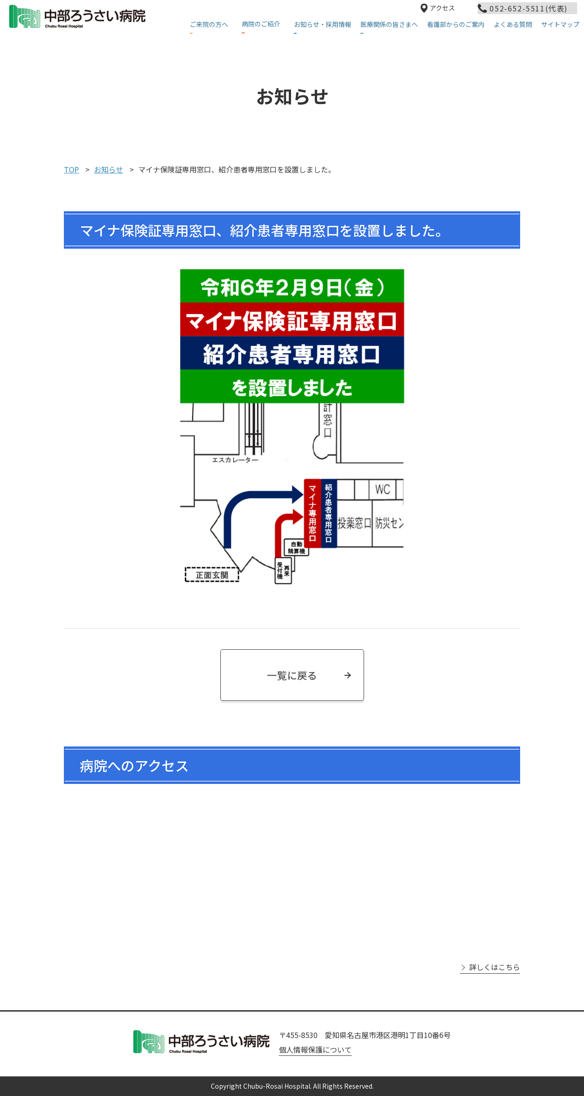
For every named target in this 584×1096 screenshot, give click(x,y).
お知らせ (108, 169)
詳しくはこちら (494, 967)
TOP (71, 169)
